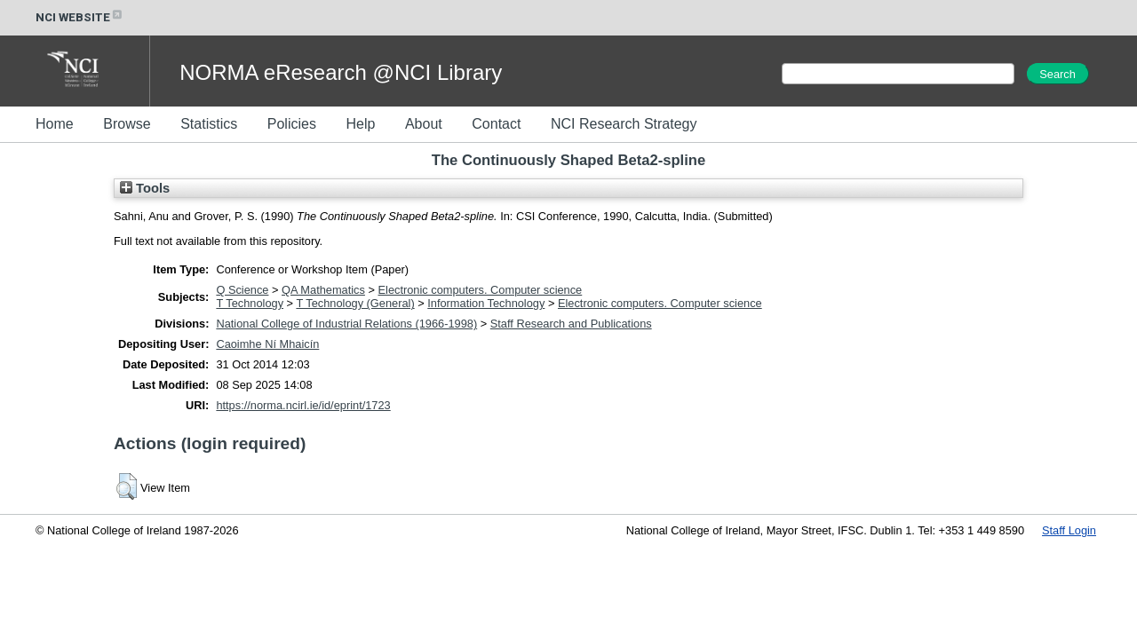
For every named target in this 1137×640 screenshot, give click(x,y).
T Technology (249, 303)
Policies (291, 123)
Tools (145, 188)
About (423, 123)
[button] (126, 486)
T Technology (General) (355, 303)
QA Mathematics (323, 289)
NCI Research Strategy (624, 123)
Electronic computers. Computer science (480, 289)
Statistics (208, 123)
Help (360, 123)
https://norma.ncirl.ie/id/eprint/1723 (303, 405)
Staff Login (1069, 530)
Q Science (242, 289)
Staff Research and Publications (571, 323)
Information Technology (486, 303)
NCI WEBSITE (80, 17)
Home (55, 123)
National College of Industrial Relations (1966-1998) (346, 323)
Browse (126, 123)
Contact (496, 123)
